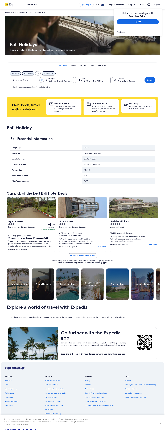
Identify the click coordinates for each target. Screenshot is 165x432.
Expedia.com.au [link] (10, 13)
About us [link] (8, 381)
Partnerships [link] (9, 393)
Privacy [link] (87, 381)
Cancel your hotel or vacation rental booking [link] (140, 385)
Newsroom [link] (9, 405)
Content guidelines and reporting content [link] (99, 405)
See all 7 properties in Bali (82, 255)
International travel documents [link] (135, 397)
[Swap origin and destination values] (41, 80)
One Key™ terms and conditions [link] (96, 393)
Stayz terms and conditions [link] (94, 397)
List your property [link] (11, 389)
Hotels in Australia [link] (51, 385)
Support (131, 4)
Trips (141, 4)
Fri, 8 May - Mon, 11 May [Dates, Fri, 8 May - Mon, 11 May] (92, 81)
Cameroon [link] (37, 13)
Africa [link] (29, 13)
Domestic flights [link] (50, 397)
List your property (116, 4)
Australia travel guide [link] (52, 381)
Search (150, 80)
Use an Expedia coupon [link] (133, 393)
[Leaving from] (25, 80)
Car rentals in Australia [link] (52, 401)
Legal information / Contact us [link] (95, 401)
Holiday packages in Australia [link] (55, 393)
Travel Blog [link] (49, 410)
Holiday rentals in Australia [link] (54, 389)
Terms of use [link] (89, 389)
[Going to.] (58, 80)
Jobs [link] (7, 385)
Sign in (157, 4)
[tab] (63, 65)
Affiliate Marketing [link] (11, 401)
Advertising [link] (9, 397)
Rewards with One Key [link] (53, 414)
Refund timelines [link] (131, 389)
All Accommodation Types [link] (54, 405)
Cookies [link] (88, 385)
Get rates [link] (102, 246)
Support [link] (128, 381)
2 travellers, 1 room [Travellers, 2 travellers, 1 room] (126, 81)
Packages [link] (22, 13)
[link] (138, 32)
